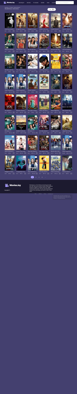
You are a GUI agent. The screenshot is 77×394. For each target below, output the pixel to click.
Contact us (50, 193)
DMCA (40, 193)
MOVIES (29, 2)
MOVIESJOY (21, 2)
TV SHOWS (35, 2)
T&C (35, 193)
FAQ (45, 193)
